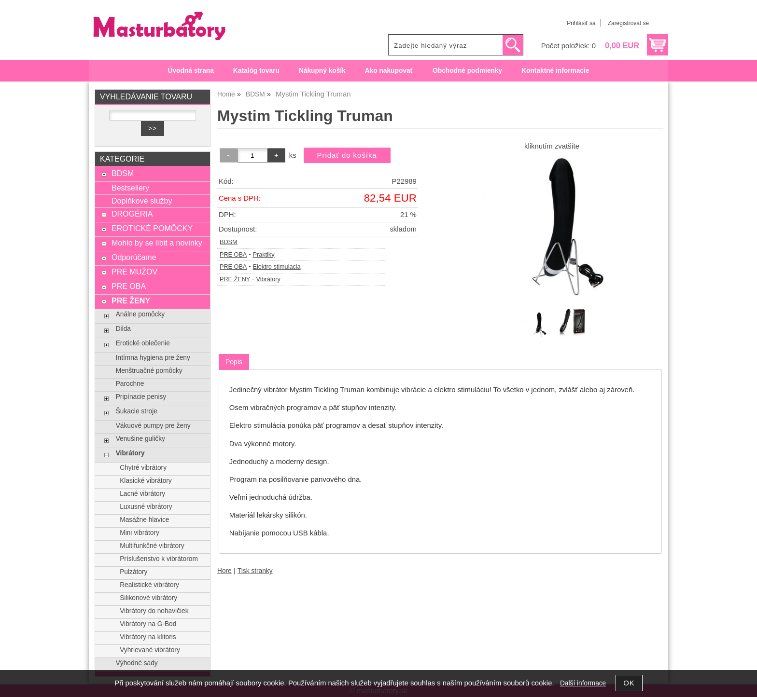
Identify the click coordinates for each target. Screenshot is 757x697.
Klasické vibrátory (146, 480)
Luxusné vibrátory (146, 506)
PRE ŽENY (235, 279)
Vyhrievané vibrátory (150, 650)
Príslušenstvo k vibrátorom (159, 558)
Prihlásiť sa (581, 23)
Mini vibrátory (139, 532)
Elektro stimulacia (276, 266)
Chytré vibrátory (143, 467)
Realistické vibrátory (149, 584)
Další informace (583, 683)
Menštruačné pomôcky (149, 370)
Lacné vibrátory (142, 493)
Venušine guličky (140, 438)
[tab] (234, 362)
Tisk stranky (255, 570)
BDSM (229, 242)
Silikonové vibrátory (148, 597)
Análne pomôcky (140, 314)
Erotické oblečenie (143, 343)
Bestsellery (130, 187)
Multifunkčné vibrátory (152, 545)
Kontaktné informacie (555, 70)
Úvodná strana (191, 70)
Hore (224, 570)
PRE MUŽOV (134, 271)
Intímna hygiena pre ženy (153, 357)
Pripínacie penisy (141, 396)
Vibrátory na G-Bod (148, 624)
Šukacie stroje (136, 411)
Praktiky (263, 254)
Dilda (123, 328)
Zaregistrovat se (628, 23)
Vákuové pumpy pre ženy (153, 425)
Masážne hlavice (144, 519)
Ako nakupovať (389, 70)
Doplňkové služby (142, 200)
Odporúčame (134, 257)
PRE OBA (233, 254)
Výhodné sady (137, 663)
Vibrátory (268, 279)
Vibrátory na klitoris (148, 637)
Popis (233, 362)
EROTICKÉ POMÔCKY (152, 228)
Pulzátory (133, 571)
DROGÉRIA (132, 213)
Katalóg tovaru (256, 70)
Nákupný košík (322, 70)
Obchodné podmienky (467, 70)
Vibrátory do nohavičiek (154, 611)
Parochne (130, 383)
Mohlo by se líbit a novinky (157, 242)
